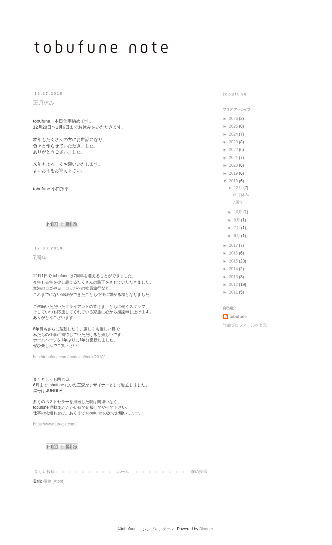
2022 (234, 149)
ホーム (123, 471)
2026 (234, 118)
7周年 (40, 257)
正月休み (43, 103)
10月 (238, 212)
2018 (234, 181)
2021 (234, 157)
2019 (234, 173)
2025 (234, 126)
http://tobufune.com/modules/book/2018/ (69, 357)
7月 (237, 227)
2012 (234, 284)
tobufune (237, 316)
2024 (234, 134)
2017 (234, 245)
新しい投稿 (45, 471)
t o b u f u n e (234, 94)
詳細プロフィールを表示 (245, 325)
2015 (234, 261)
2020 (234, 165)
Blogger (206, 529)
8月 (237, 220)
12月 (238, 187)
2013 (234, 277)
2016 (234, 253)
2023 (234, 142)
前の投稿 (199, 471)
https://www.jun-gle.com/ (54, 424)
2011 (234, 292)
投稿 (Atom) (53, 481)
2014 (234, 268)
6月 (237, 235)
